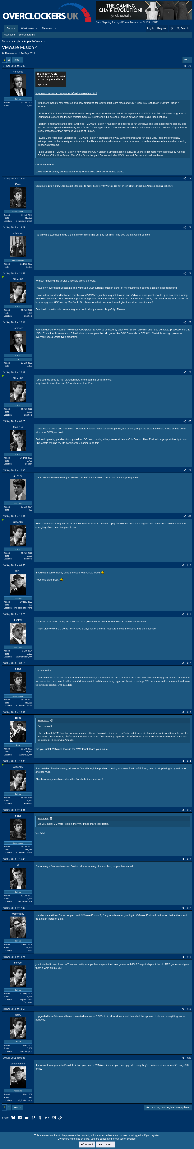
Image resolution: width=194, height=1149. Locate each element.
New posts (10, 34)
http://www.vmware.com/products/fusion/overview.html (66, 93)
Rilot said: (43, 818)
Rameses (10, 53)
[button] (36, 28)
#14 (189, 761)
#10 (189, 565)
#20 (189, 1058)
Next (16, 59)
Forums (11, 28)
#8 (189, 470)
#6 (189, 372)
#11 (189, 614)
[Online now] (3, 277)
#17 (189, 908)
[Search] (182, 28)
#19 (189, 1009)
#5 (189, 322)
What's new (27, 28)
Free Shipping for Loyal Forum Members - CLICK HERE (127, 22)
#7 (189, 421)
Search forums (27, 34)
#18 (189, 957)
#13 (189, 712)
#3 (189, 227)
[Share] (184, 66)
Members (47, 28)
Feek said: (43, 720)
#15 (189, 810)
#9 (189, 516)
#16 (189, 859)
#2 (189, 178)
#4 (189, 273)
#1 (189, 66)
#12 (189, 663)
